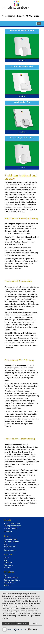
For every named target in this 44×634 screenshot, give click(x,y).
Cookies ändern (10, 550)
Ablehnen (8, 624)
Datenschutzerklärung (12, 580)
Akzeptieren (22, 624)
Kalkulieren (22, 60)
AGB (6, 575)
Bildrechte (7, 585)
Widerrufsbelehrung (11, 577)
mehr (35, 624)
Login (20, 16)
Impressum (8, 532)
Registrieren (8, 16)
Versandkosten (9, 582)
